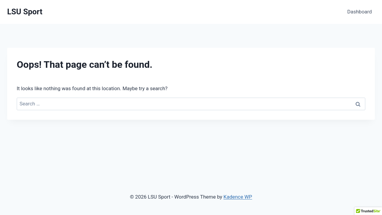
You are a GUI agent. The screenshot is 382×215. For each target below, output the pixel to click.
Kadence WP (238, 197)
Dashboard (359, 12)
